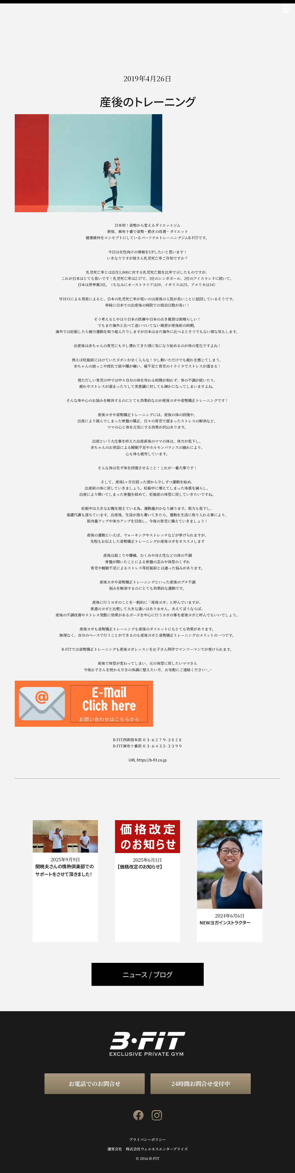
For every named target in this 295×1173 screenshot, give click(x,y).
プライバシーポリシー (147, 1139)
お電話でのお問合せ (95, 1083)
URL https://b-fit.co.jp (148, 760)
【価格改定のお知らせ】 (140, 866)
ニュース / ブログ (147, 974)
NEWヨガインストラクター (225, 922)
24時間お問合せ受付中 (200, 1083)
